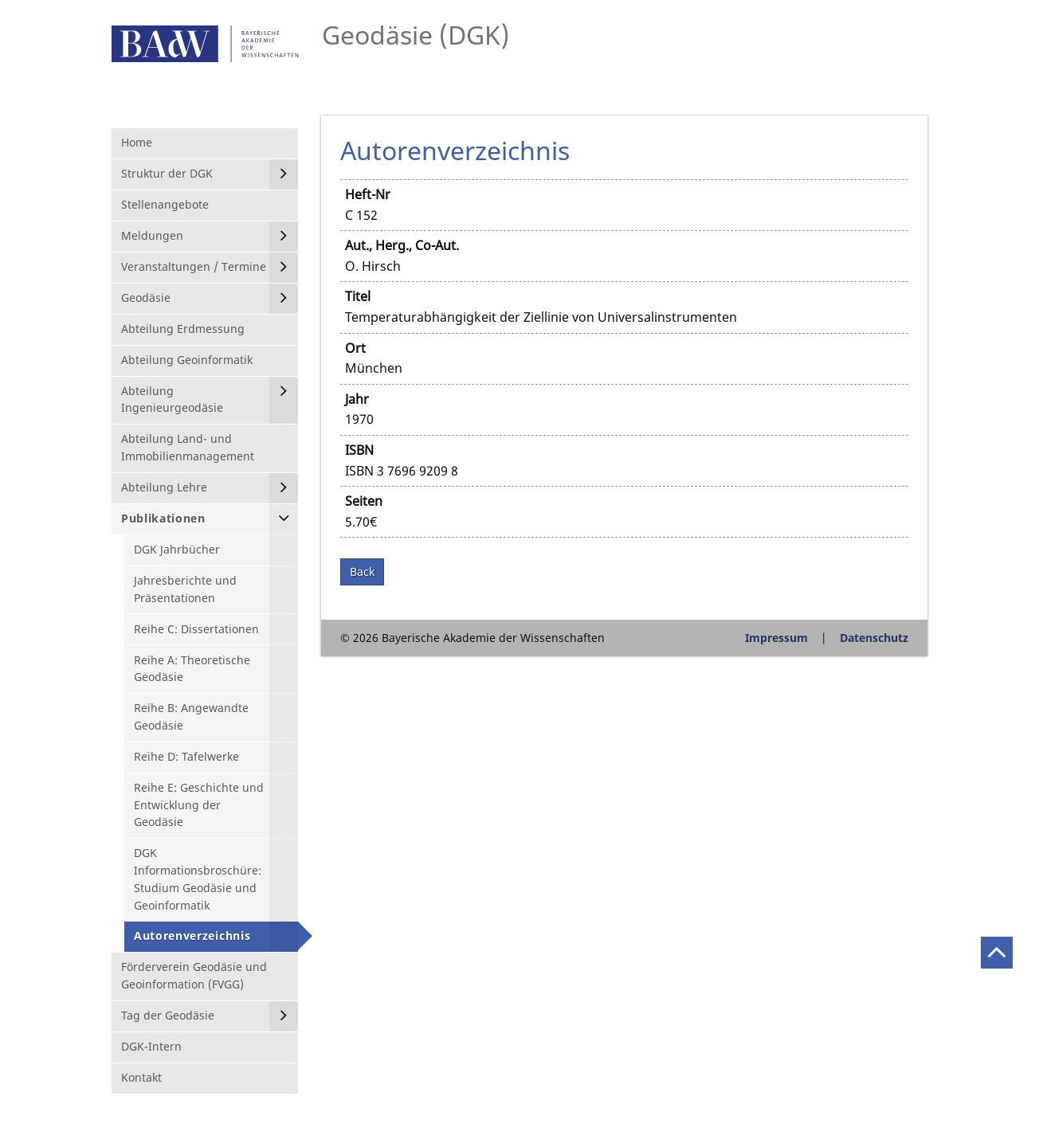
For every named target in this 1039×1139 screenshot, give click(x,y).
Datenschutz (874, 637)
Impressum (776, 637)
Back (362, 571)
